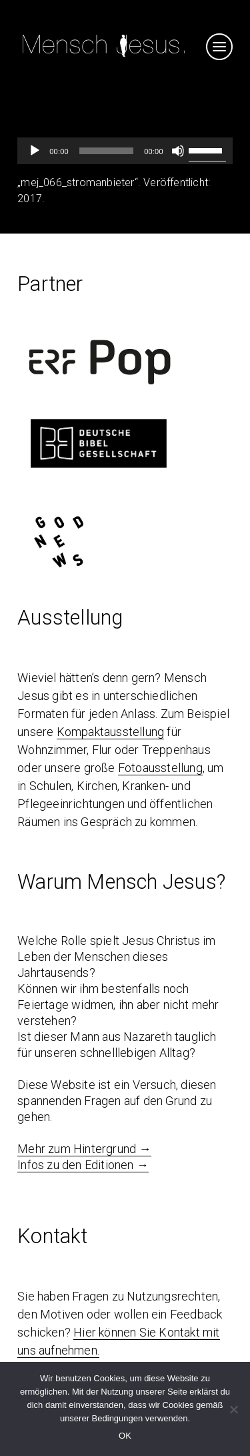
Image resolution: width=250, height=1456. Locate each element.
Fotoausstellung (160, 768)
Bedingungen (117, 1418)
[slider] (106, 150)
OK (125, 1436)
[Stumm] (178, 150)
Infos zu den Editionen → (83, 1165)
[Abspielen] (34, 150)
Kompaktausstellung (111, 732)
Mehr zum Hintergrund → (84, 1149)
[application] (125, 150)
